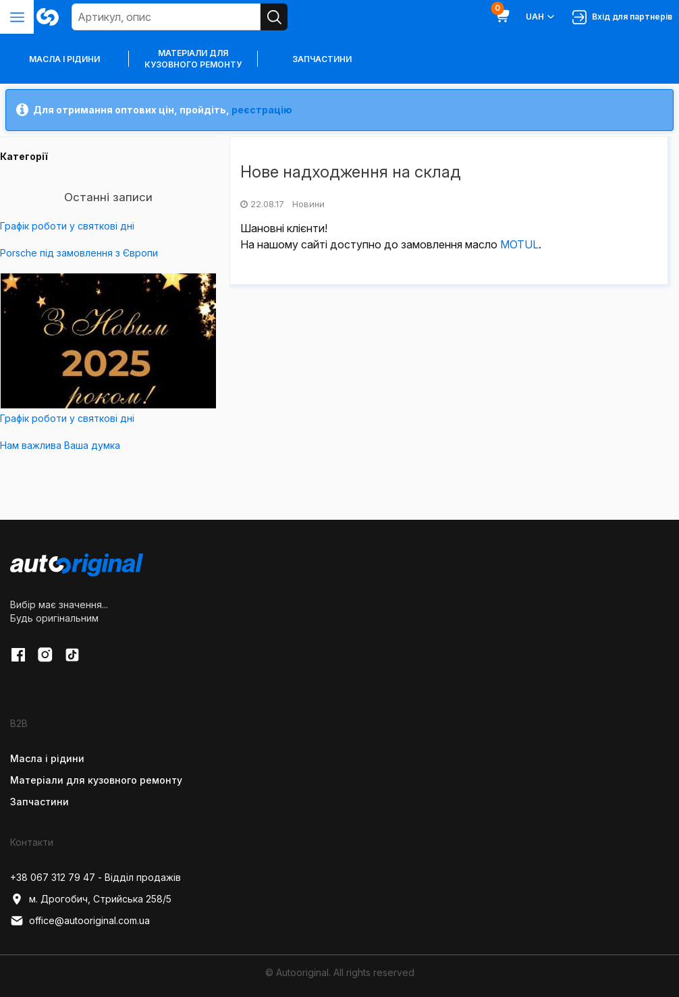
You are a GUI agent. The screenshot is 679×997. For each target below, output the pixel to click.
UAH (541, 16)
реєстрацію (262, 109)
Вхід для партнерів (622, 17)
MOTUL (519, 244)
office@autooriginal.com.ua (80, 920)
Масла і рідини (47, 758)
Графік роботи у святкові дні (67, 226)
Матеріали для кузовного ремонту (193, 59)
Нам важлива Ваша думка (60, 445)
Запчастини (322, 59)
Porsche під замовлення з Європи (79, 253)
